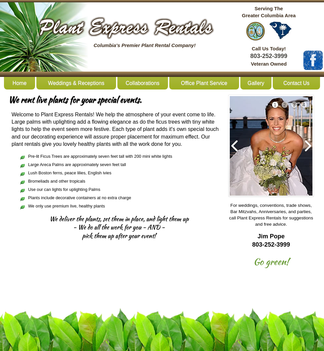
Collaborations (142, 83)
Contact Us (296, 83)
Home (20, 83)
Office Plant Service (204, 83)
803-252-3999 (268, 56)
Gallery (256, 83)
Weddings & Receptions (76, 83)
